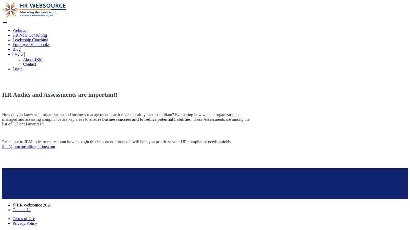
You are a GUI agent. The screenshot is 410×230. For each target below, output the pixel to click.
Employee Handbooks (31, 44)
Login (17, 69)
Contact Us (22, 210)
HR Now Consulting (30, 35)
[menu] (205, 49)
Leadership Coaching (30, 40)
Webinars (20, 30)
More (18, 54)
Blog (17, 49)
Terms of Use (24, 218)
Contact (29, 64)
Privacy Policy (25, 223)
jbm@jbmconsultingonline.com (28, 146)
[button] (5, 22)
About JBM (33, 59)
